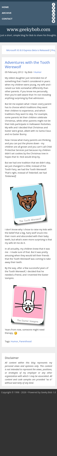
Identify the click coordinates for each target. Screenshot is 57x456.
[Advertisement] (28, 425)
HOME (5, 7)
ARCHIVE (6, 12)
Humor (37, 72)
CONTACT (7, 18)
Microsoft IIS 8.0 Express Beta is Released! (28, 50)
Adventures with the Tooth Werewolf (27, 64)
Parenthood (25, 341)
